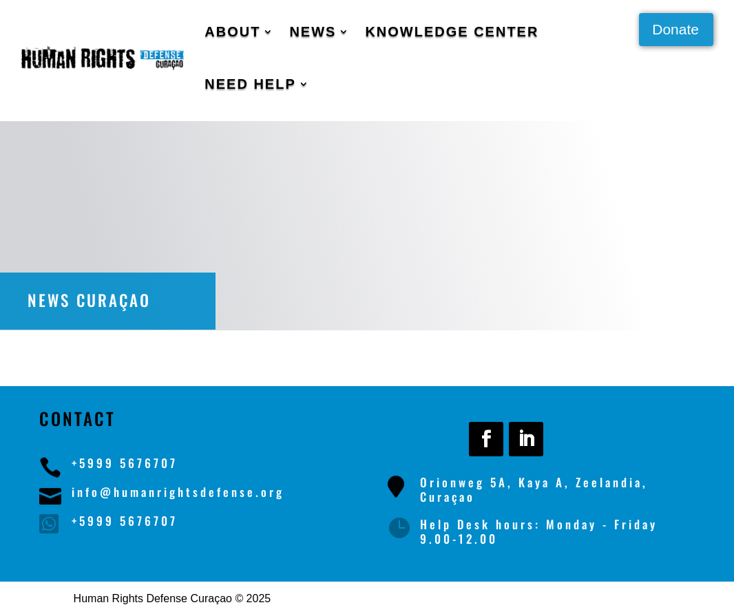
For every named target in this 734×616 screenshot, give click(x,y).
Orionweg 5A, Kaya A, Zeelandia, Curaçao (534, 489)
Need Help (250, 84)
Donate (675, 29)
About (232, 31)
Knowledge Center (451, 31)
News (312, 31)
